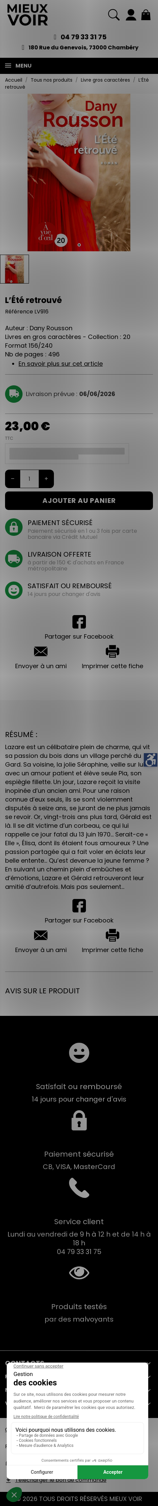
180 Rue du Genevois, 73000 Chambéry (83, 47)
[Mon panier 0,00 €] (145, 14)
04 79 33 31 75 (83, 37)
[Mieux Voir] (28, 15)
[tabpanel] (79, 172)
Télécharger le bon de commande (60, 1480)
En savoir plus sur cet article (61, 363)
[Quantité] (29, 479)
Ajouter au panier (79, 500)
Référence (19, 311)
